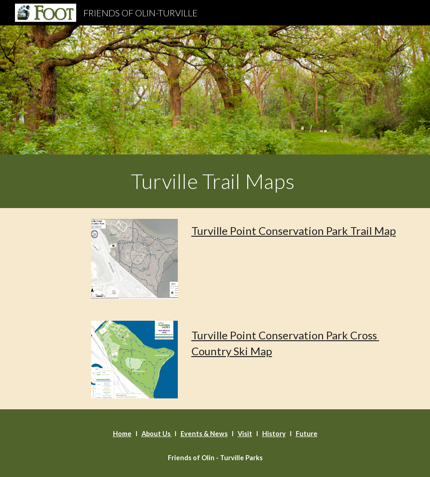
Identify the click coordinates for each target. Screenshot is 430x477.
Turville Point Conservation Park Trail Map (293, 230)
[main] (215, 181)
